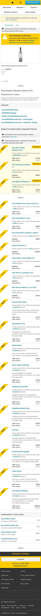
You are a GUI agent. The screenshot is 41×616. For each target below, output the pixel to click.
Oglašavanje (4, 575)
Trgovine (33, 7)
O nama (23, 571)
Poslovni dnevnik (12, 605)
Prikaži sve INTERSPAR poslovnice (14, 116)
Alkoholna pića (9, 25)
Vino (17, 25)
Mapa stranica (25, 583)
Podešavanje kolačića (7, 579)
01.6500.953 (20, 559)
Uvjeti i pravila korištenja (28, 575)
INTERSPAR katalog (9, 113)
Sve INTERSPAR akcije (10, 110)
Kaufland (16, 307)
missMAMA (30, 605)
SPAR (15, 187)
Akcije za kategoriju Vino (25, 42)
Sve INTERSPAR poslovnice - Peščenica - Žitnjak (19, 122)
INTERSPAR (17, 155)
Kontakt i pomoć (5, 571)
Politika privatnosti (26, 579)
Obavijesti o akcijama (10, 12)
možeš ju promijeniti (11, 20)
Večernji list (22, 605)
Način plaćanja (5, 583)
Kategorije (20, 7)
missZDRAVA (5, 607)
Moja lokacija (7, 7)
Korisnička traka (12, 2)
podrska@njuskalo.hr (20, 565)
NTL (14, 172)
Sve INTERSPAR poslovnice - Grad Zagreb (17, 119)
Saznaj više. (13, 137)
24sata (3, 605)
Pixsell (24, 607)
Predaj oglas (4, 588)
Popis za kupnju (30, 12)
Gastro (18, 607)
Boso (31, 236)
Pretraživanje (20, 2)
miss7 (12, 607)
